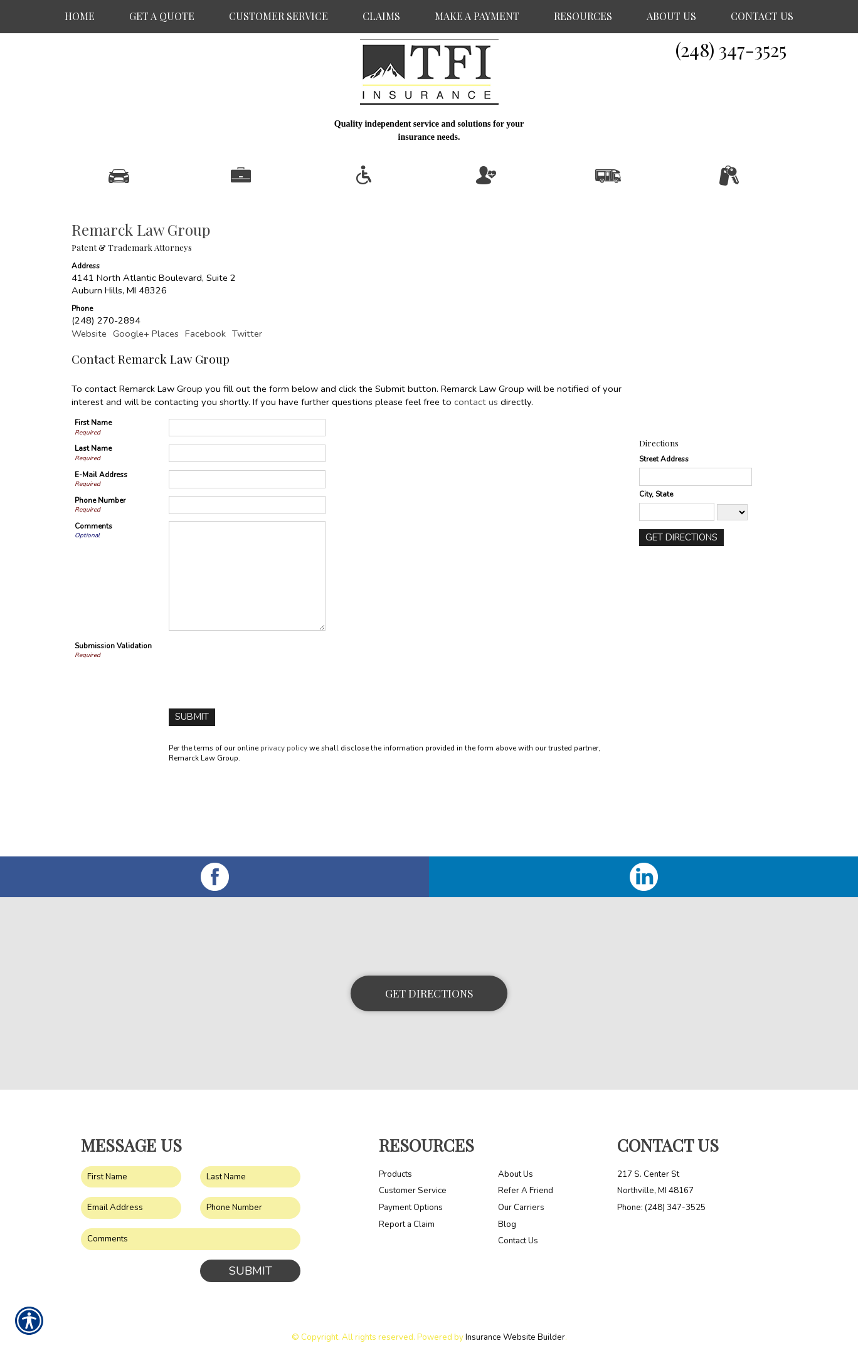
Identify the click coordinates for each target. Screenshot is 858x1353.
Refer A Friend (525, 1181)
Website (89, 405)
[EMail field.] (131, 1199)
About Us (515, 1165)
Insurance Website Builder (515, 1328)
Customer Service (413, 1181)
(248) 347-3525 (730, 49)
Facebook (205, 405)
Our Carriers (521, 1198)
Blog (507, 1215)
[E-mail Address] (247, 551)
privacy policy (283, 819)
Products (395, 1165)
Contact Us (518, 1232)
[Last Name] (247, 525)
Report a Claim (407, 1215)
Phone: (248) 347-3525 (661, 1198)
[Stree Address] (695, 548)
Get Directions (429, 984)
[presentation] (264, 736)
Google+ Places (146, 405)
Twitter (247, 405)
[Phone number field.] (250, 1199)
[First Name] (247, 499)
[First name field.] (131, 1168)
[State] (732, 584)
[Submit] (191, 789)
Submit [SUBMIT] (250, 1261)
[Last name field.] (250, 1168)
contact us (476, 473)
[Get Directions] (681, 609)
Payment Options (411, 1198)
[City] (676, 583)
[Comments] (247, 647)
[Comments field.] (190, 1230)
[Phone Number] (247, 576)
